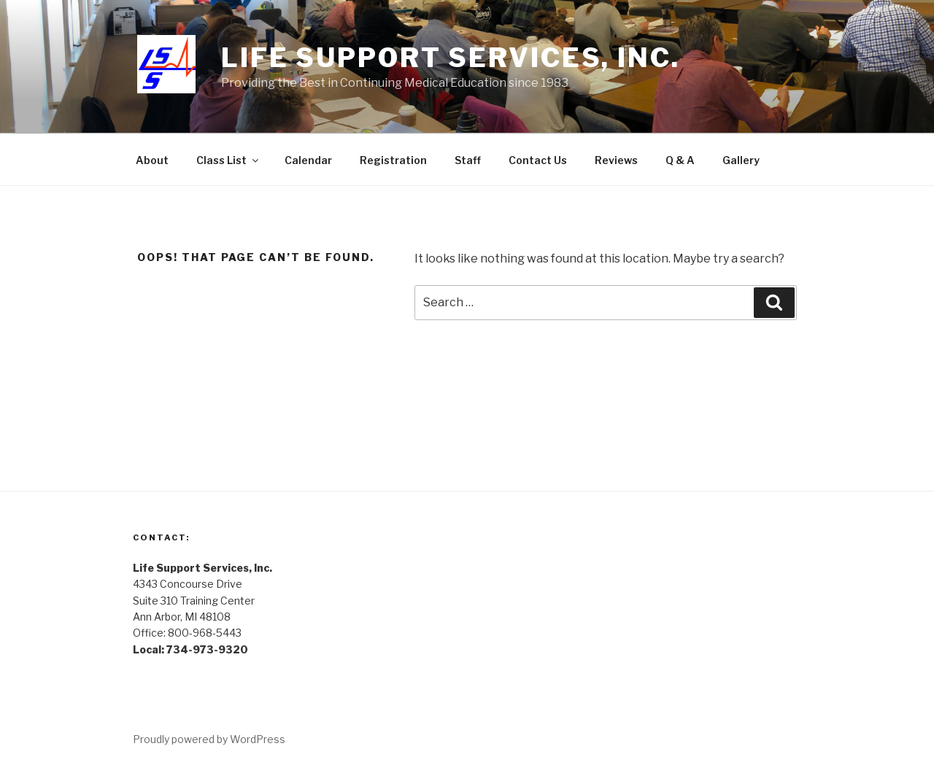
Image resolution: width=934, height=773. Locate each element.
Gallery (741, 160)
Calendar (308, 160)
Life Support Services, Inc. (450, 58)
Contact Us (538, 160)
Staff (468, 160)
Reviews (616, 160)
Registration (393, 160)
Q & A (680, 160)
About (152, 160)
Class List (228, 160)
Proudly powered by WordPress (209, 739)
